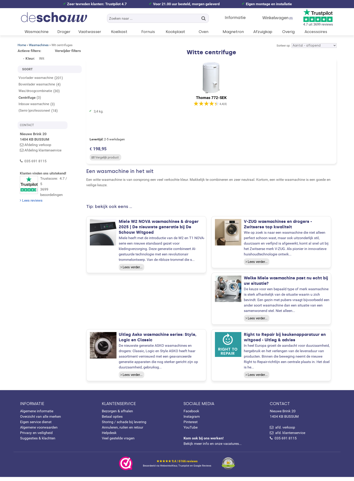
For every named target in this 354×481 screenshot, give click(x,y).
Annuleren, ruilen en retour (122, 431)
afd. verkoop (285, 431)
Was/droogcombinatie (35, 91)
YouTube (191, 431)
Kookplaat (175, 31)
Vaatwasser (89, 31)
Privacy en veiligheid (36, 437)
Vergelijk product (104, 158)
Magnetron (233, 31)
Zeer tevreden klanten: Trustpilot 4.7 (97, 4)
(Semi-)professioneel (34, 110)
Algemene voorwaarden (39, 431)
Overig (288, 31)
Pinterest (191, 426)
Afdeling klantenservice (42, 150)
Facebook (191, 415)
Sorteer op (283, 45)
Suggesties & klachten (37, 442)
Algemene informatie (36, 415)
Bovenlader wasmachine (37, 84)
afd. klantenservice (290, 437)
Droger (63, 31)
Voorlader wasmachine (36, 78)
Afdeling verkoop (37, 145)
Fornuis (148, 31)
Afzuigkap (262, 31)
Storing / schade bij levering (124, 426)
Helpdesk (109, 437)
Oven (203, 31)
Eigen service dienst (35, 426)
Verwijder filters (68, 51)
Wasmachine (37, 31)
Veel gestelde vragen (118, 442)
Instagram (192, 420)
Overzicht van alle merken (40, 420)
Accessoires (316, 31)
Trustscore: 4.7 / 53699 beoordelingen (51, 182)
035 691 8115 (286, 442)
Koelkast (119, 31)
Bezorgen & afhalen (117, 415)
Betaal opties (112, 420)
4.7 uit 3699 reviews (318, 17)
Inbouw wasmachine (34, 104)
